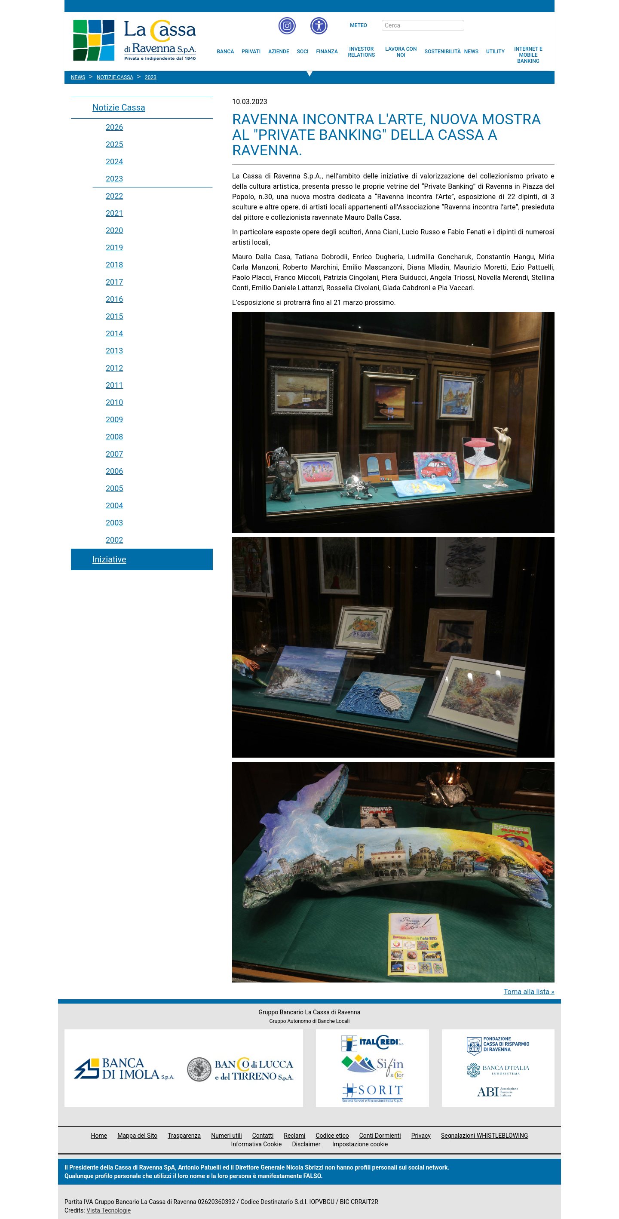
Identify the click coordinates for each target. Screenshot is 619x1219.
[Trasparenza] (518, 25)
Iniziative (109, 559)
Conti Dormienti (380, 1135)
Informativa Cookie (256, 1144)
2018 (114, 264)
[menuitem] (225, 52)
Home (99, 1135)
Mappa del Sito (137, 1135)
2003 (114, 522)
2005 (114, 488)
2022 (114, 195)
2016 (114, 299)
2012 (114, 367)
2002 (114, 539)
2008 (114, 436)
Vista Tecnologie (108, 1210)
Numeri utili (226, 1135)
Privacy (421, 1135)
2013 (114, 350)
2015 (114, 316)
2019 (114, 247)
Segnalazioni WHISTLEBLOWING (484, 1135)
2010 (114, 402)
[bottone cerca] (475, 25)
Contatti (263, 1135)
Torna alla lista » (529, 992)
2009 (114, 419)
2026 (114, 127)
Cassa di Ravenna (134, 40)
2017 (114, 281)
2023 (114, 178)
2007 (114, 453)
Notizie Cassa (118, 107)
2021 (114, 213)
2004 (114, 505)
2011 (114, 385)
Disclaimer (306, 1144)
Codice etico (332, 1135)
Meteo (358, 25)
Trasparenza (184, 1135)
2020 (114, 230)
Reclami (294, 1135)
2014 (114, 333)
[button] (319, 26)
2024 (114, 161)
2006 (114, 471)
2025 (114, 144)
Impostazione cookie (360, 1144)
